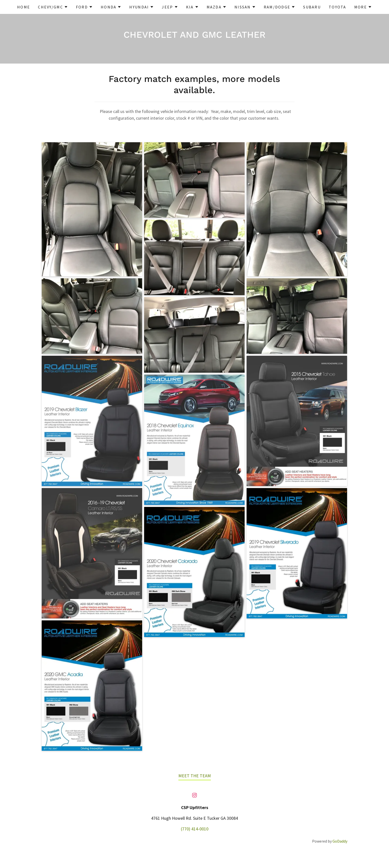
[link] (194, 795)
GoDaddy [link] (339, 841)
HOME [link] (23, 6)
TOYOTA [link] (337, 6)
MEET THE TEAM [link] (194, 776)
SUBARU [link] (312, 6)
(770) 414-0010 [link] (194, 829)
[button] (53, 7)
